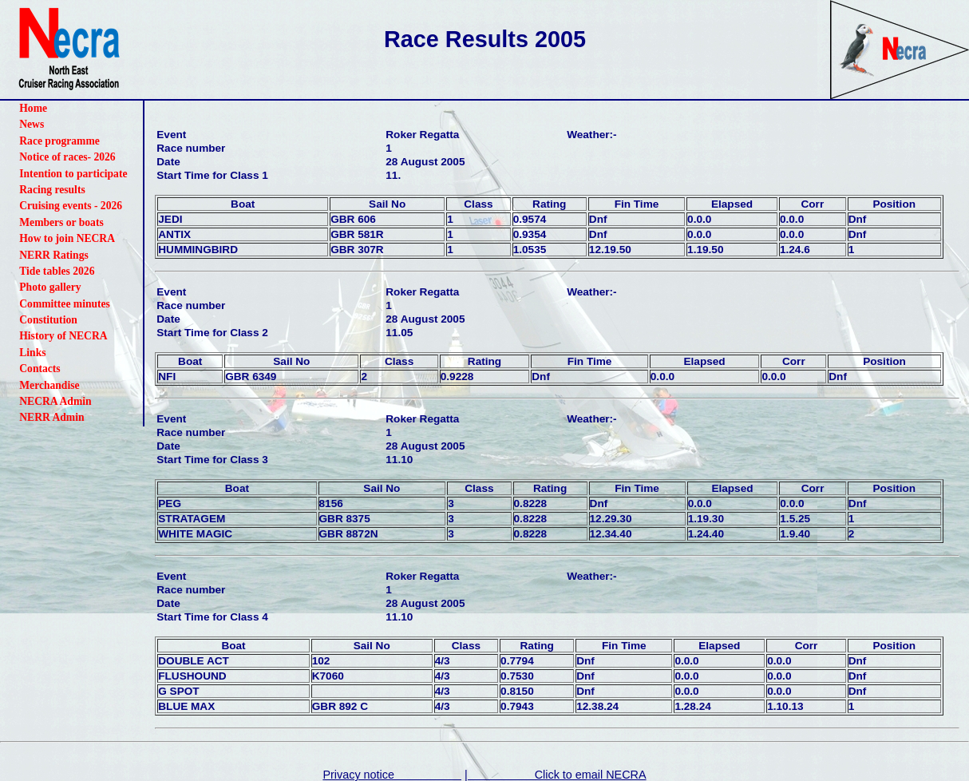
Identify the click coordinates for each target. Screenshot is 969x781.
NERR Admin (51, 417)
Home (33, 108)
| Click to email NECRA (556, 774)
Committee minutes (64, 304)
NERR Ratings (53, 255)
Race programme (59, 141)
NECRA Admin (55, 401)
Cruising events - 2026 (70, 206)
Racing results (52, 190)
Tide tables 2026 (56, 271)
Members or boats (61, 222)
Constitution (48, 320)
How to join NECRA (67, 238)
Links (32, 353)
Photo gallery (50, 287)
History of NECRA (63, 336)
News (31, 124)
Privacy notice (391, 774)
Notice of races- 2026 (67, 157)
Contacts (39, 369)
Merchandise (49, 385)
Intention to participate (73, 174)
